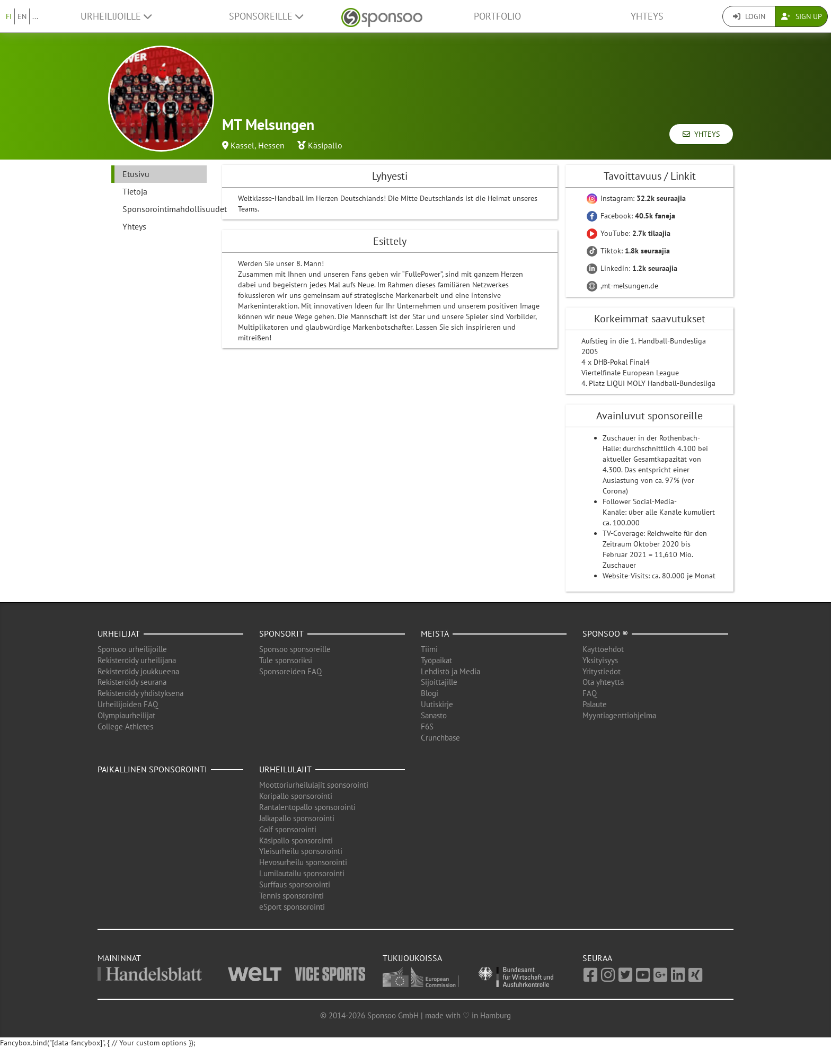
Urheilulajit (285, 769)
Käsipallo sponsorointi (296, 840)
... (35, 16)
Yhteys (647, 16)
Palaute (594, 704)
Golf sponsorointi (287, 829)
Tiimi (429, 649)
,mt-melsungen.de (622, 285)
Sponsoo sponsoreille (295, 649)
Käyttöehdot (603, 649)
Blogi (429, 693)
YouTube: (628, 233)
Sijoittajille (439, 682)
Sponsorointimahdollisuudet (164, 209)
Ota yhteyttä (603, 682)
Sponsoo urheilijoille (132, 649)
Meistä (435, 633)
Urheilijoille (116, 16)
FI (9, 16)
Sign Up (801, 16)
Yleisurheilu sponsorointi (300, 851)
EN (21, 16)
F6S (427, 726)
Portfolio (497, 16)
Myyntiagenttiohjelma (619, 715)
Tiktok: (628, 251)
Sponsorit (281, 633)
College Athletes (125, 726)
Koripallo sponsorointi (295, 796)
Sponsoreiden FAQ (290, 671)
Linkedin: (632, 268)
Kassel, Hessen (258, 145)
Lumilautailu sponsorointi (301, 873)
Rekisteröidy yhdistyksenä (140, 693)
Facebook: (631, 216)
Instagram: (636, 198)
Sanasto (434, 715)
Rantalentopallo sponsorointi (307, 807)
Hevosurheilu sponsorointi (303, 862)
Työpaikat (436, 660)
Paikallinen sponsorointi (152, 769)
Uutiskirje (437, 704)
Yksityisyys (600, 660)
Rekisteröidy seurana (132, 682)
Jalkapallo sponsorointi (296, 818)
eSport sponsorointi (292, 907)
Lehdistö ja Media (450, 671)
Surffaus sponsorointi (294, 884)
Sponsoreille (266, 16)
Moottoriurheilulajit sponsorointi (313, 785)
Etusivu (135, 174)
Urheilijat (119, 633)
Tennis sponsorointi (291, 896)
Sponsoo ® (605, 633)
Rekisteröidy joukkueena (138, 671)
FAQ (589, 693)
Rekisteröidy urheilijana (137, 660)
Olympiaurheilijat (126, 715)
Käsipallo (325, 145)
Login (749, 16)
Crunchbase (440, 738)
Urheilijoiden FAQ (128, 704)
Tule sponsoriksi (285, 660)
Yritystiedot (601, 671)
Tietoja (134, 191)
